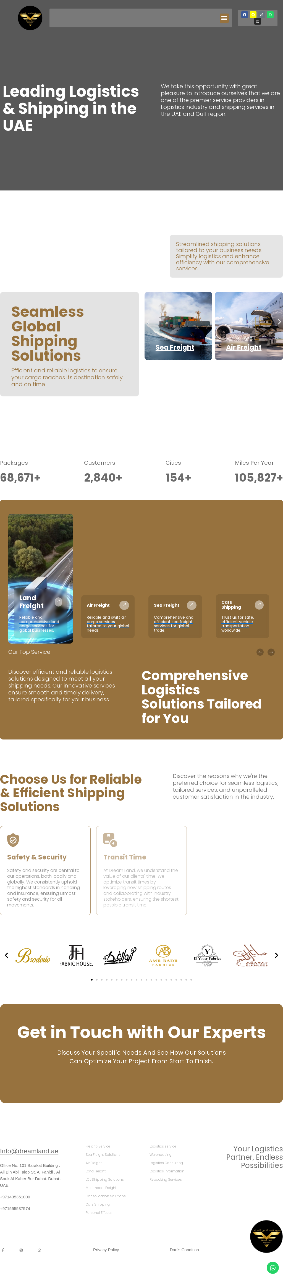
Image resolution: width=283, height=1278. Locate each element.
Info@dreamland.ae (29, 1151)
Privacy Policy (106, 1249)
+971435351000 (15, 1197)
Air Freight (243, 347)
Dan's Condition (184, 1249)
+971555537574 (15, 1208)
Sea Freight (175, 347)
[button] (224, 18)
